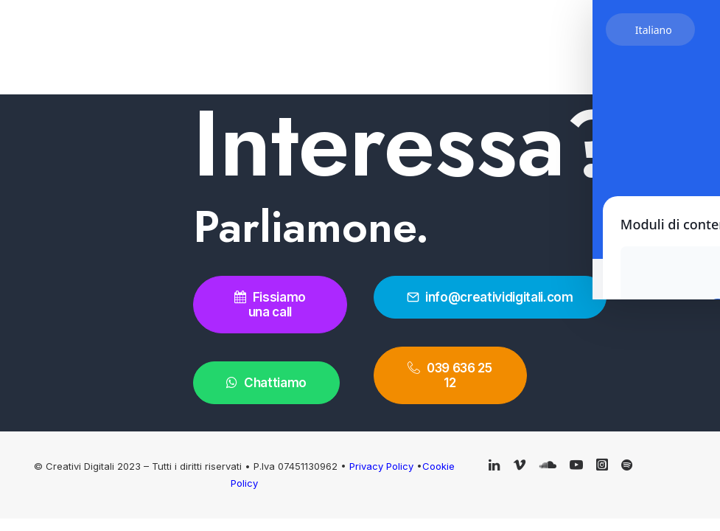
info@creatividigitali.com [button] (490, 297)
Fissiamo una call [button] (271, 304)
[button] (494, 466)
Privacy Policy (382, 466)
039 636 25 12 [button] (451, 375)
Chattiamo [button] (266, 382)
